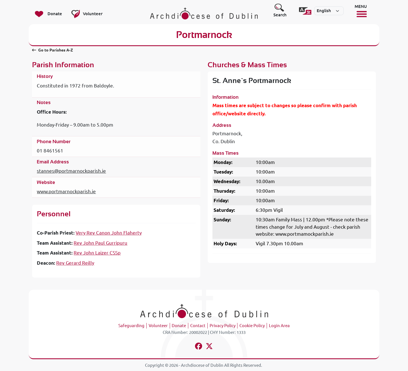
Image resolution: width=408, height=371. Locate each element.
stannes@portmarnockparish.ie (71, 171)
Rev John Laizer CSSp (97, 252)
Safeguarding (131, 325)
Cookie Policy (252, 325)
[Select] (329, 10)
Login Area (279, 325)
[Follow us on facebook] (199, 347)
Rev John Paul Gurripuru (100, 243)
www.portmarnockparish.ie (66, 191)
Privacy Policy (222, 325)
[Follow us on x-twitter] (209, 347)
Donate (179, 325)
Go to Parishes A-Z (52, 50)
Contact (197, 325)
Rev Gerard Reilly (75, 263)
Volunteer (158, 325)
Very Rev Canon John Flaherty (109, 232)
